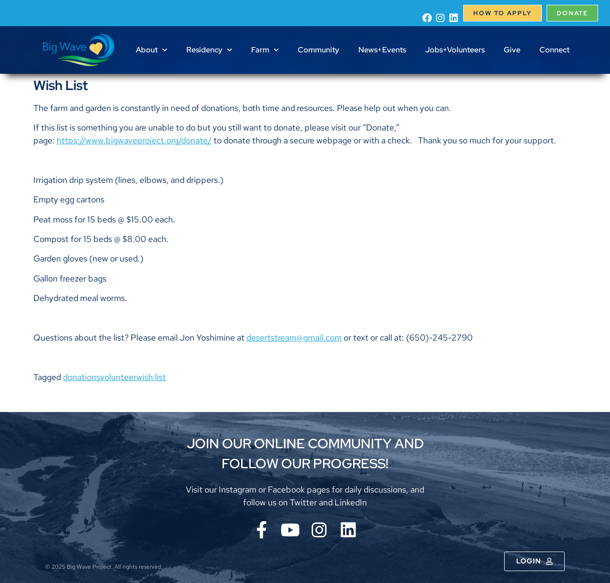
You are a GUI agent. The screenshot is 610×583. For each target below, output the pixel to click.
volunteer (118, 377)
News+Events (382, 50)
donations (81, 377)
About (151, 49)
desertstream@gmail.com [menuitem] (294, 337)
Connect (554, 50)
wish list (151, 377)
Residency (209, 49)
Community (318, 50)
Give (512, 50)
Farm (265, 49)
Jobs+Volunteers (455, 50)
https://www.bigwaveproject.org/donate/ (134, 140)
